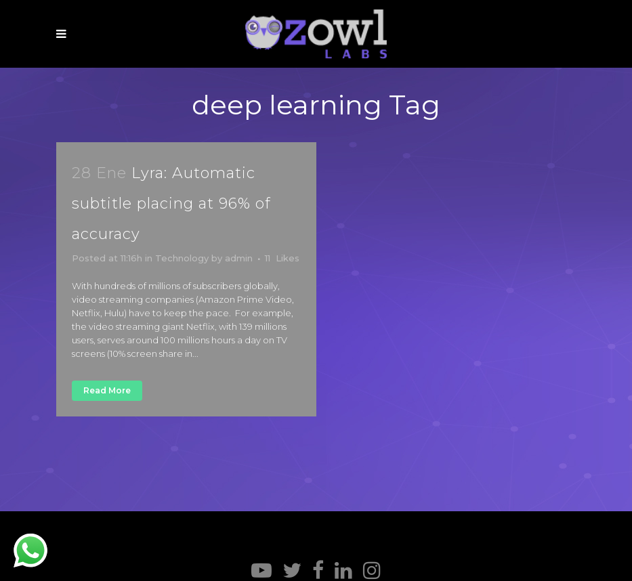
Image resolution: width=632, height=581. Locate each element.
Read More (107, 390)
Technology (182, 258)
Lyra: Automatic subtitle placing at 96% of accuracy (171, 203)
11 (282, 258)
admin (239, 258)
